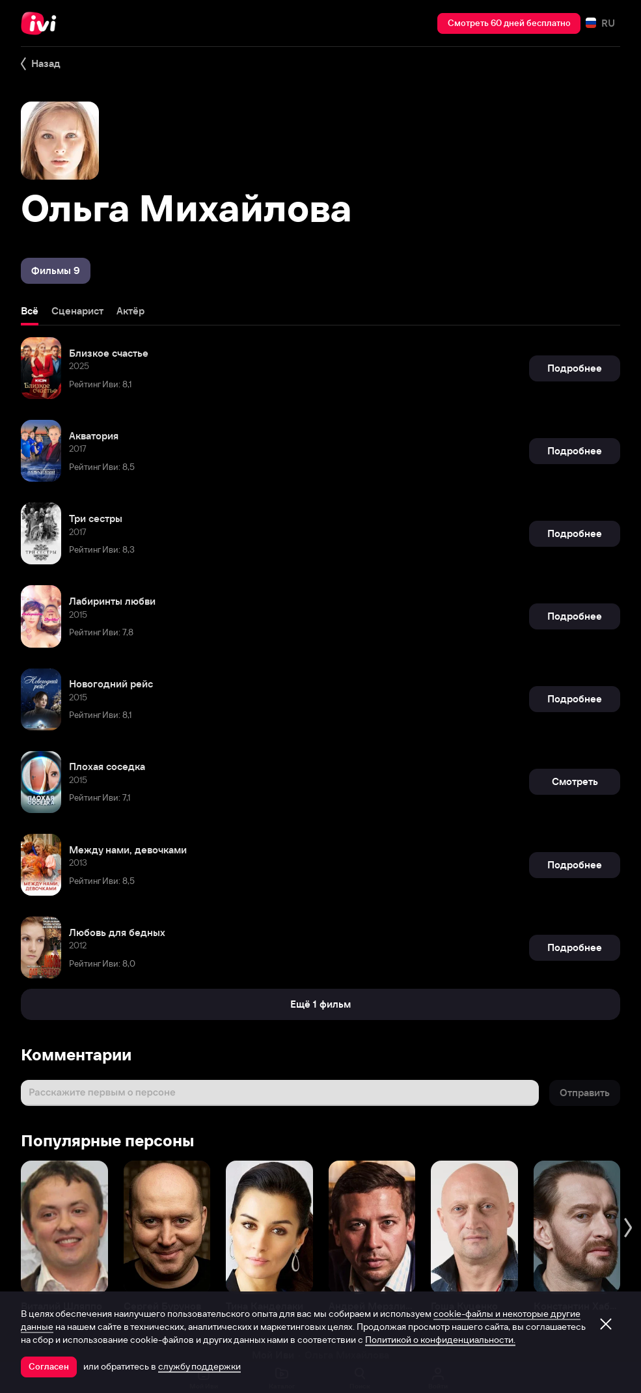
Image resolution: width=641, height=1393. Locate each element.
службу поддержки (199, 1366)
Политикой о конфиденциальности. (440, 1339)
